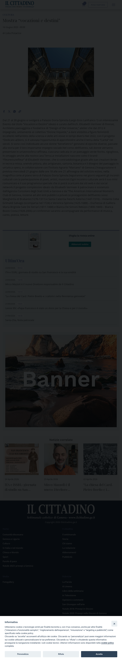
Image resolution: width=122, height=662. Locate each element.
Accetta (99, 654)
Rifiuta (61, 654)
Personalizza (22, 654)
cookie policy (107, 643)
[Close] (114, 624)
